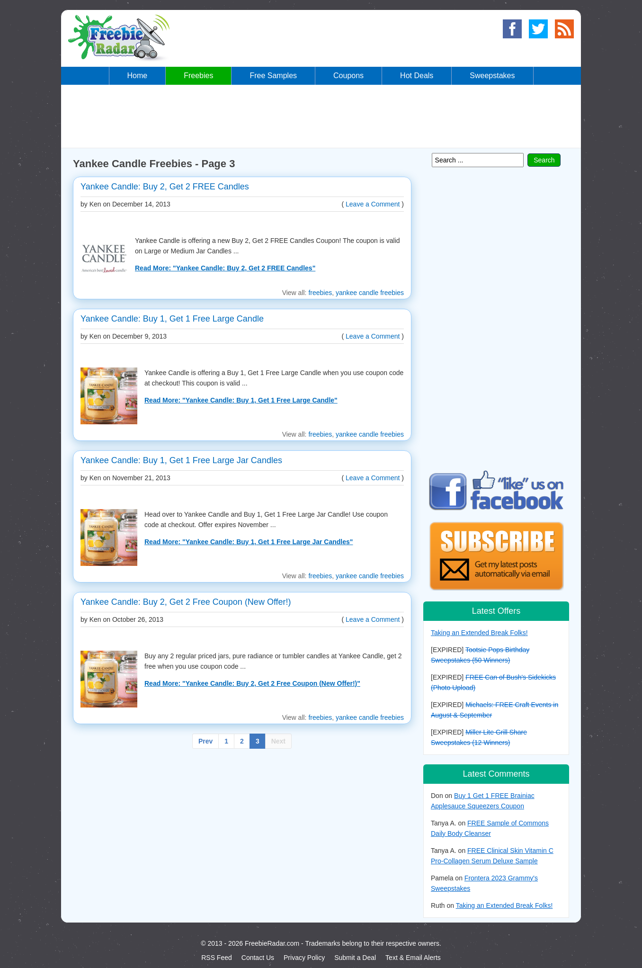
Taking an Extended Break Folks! (479, 632)
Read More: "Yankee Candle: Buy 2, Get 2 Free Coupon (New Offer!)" (252, 683)
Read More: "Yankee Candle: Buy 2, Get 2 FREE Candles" (225, 268)
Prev (205, 741)
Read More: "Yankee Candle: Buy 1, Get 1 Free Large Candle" (241, 400)
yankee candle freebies (370, 292)
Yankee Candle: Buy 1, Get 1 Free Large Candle (172, 318)
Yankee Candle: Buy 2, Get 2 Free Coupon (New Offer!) (185, 602)
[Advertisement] (321, 115)
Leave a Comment (373, 204)
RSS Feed (216, 957)
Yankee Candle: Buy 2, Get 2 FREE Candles (164, 186)
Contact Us (257, 957)
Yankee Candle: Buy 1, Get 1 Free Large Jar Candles (181, 460)
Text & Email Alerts (413, 957)
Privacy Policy (304, 957)
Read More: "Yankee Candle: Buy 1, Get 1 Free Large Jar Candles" (248, 542)
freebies (320, 292)
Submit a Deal (355, 957)
